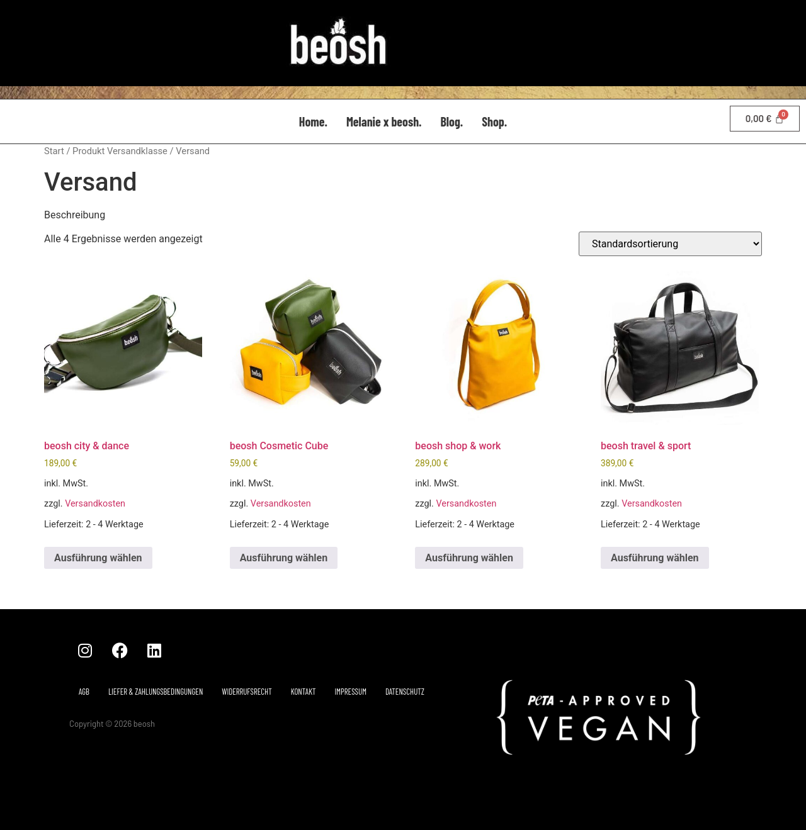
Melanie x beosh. (384, 121)
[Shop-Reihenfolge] (670, 244)
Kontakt (303, 692)
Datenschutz (404, 692)
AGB (84, 692)
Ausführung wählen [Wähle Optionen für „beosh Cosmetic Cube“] (284, 558)
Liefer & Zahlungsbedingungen (155, 692)
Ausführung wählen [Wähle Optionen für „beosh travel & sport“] (655, 558)
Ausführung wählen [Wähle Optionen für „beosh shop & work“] (469, 558)
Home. (313, 121)
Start (54, 151)
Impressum (350, 692)
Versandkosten (95, 503)
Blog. (451, 121)
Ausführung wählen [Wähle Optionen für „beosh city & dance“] (98, 558)
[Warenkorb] (765, 119)
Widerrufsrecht (246, 692)
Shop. (494, 121)
